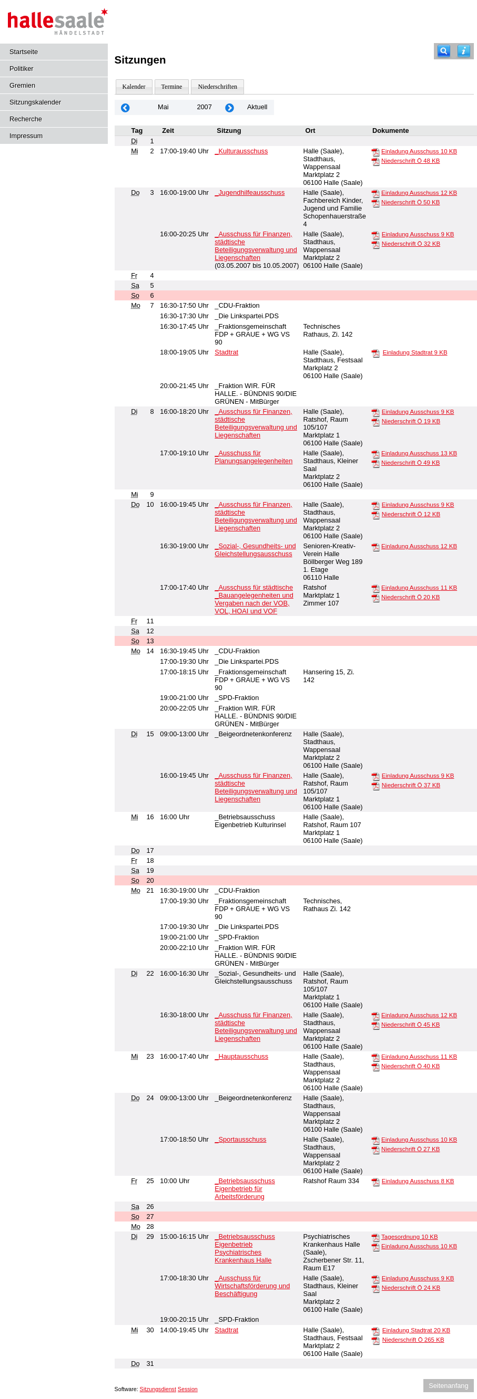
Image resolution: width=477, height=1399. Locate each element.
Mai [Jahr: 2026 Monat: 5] (163, 107)
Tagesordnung (409, 1237)
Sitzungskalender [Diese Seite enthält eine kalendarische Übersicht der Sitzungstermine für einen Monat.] (35, 102)
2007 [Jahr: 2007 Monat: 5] (204, 107)
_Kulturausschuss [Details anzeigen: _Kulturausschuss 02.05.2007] (241, 151)
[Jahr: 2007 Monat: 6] (230, 107)
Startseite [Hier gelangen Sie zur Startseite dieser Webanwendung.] (23, 52)
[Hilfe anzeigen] (464, 51)
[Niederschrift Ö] (375, 161)
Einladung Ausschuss (419, 151)
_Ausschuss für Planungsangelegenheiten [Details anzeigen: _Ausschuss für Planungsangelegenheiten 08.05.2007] (253, 457)
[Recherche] (444, 51)
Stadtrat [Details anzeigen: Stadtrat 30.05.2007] (226, 1330)
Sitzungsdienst (158, 1389)
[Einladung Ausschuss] (375, 152)
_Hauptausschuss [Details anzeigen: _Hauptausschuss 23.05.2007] (241, 1056)
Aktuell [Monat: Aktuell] (257, 107)
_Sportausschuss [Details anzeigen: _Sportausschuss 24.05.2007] (240, 1139)
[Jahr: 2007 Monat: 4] (126, 107)
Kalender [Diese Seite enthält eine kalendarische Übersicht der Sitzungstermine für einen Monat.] (134, 86)
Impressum (26, 136)
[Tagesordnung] (375, 1237)
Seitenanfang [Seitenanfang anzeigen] (448, 1386)
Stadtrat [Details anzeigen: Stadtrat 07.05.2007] (226, 352)
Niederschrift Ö (410, 161)
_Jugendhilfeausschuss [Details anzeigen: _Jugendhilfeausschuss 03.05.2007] (250, 192)
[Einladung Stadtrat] (375, 353)
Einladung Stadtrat (415, 352)
